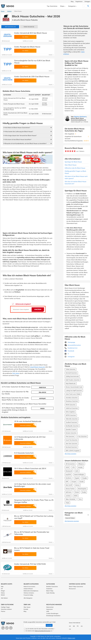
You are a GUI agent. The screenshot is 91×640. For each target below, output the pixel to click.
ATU (73, 467)
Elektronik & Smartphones (31, 591)
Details (51, 41)
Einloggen (87, 1)
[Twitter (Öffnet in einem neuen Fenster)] (6, 627)
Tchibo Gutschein (70, 369)
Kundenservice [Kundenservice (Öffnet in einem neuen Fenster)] (71, 348)
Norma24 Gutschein (71, 373)
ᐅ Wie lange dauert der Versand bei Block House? (20, 135)
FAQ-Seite (15, 373)
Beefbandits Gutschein (72, 426)
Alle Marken (4, 598)
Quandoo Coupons (71, 429)
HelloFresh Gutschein (72, 408)
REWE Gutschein (70, 404)
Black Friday (49, 591)
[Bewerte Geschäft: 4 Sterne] (72, 151)
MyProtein (68, 492)
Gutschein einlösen (6, 609)
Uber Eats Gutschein (71, 443)
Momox (77, 485)
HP (2, 588)
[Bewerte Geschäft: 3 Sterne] (70, 151)
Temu (80, 499)
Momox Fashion (70, 488)
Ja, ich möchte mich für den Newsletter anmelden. (39, 628)
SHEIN (75, 495)
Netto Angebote (70, 412)
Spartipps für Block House (73, 162)
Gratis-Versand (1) (29, 26)
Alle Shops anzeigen (70, 454)
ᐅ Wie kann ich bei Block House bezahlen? (17, 139)
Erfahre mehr (71, 638)
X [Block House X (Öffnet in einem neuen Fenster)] (67, 354)
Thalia (67, 503)
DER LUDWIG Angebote (73, 450)
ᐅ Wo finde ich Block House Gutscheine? (17, 127)
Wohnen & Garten (29, 593)
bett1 (76, 471)
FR (77, 626)
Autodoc (80, 467)
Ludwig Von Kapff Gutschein (74, 390)
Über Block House (70, 165)
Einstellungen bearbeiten (53, 615)
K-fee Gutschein (82, 436)
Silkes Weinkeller (70, 499)
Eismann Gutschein (71, 433)
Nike (2, 586)
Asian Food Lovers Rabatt (73, 394)
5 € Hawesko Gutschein (24, 453)
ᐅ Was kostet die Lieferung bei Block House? (18, 131)
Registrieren (79, 1)
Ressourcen (72, 588)
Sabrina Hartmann (80, 116)
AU (82, 626)
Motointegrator (82, 488)
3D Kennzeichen (70, 464)
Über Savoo (27, 607)
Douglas (84, 478)
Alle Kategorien (28, 598)
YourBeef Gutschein (71, 422)
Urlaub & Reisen (28, 588)
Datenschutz (49, 607)
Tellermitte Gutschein (72, 419)
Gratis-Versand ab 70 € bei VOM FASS (30, 564)
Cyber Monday (50, 593)
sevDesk (68, 495)
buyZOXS (68, 474)
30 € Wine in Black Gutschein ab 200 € (30, 468)
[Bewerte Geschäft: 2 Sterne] (68, 151)
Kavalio (82, 481)
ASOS (67, 467)
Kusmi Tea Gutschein (72, 440)
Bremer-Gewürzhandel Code (74, 387)
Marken (9, 11)
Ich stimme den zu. (38, 631)
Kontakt (26, 609)
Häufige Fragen (5, 607)
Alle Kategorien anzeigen (72, 521)
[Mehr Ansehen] (88, 515)
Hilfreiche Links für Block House (75, 168)
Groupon (73, 481)
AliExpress (81, 464)
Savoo (2, 11)
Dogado (77, 478)
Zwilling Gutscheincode (72, 376)
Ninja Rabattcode (71, 383)
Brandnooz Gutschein (72, 401)
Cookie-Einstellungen (52, 613)
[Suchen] (84, 6)
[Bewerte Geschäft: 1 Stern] (66, 151)
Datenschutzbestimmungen (42, 631)
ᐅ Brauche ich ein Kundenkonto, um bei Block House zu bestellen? (25, 143)
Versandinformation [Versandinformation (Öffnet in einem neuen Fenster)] (73, 345)
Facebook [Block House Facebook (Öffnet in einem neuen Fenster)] (69, 351)
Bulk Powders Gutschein (73, 380)
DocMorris (68, 478)
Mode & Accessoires (29, 586)
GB (74, 626)
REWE (3, 595)
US (70, 626)
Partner (3, 611)
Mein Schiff (69, 485)
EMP (67, 481)
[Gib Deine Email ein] (35, 625)
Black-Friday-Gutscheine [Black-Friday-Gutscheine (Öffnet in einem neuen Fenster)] (76, 586)
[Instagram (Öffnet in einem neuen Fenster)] (10, 627)
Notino (3, 593)
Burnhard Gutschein (71, 447)
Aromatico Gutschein (72, 397)
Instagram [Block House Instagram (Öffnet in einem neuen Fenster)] (70, 356)
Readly (84, 492)
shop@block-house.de (37, 367)
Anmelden (49, 625)
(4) (10, 26)
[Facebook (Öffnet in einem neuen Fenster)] (3, 627)
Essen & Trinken (70, 518)
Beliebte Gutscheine (52, 586)
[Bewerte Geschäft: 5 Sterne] (75, 151)
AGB (47, 611)
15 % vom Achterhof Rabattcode (27, 421)
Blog (72, 1)
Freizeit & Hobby (28, 595)
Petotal (77, 492)
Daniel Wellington (79, 474)
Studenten (49, 588)
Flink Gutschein (70, 436)
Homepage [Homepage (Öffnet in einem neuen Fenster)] (70, 342)
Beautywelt (69, 471)
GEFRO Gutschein (71, 415)
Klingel (3, 591)
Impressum (49, 609)
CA (70, 629)
